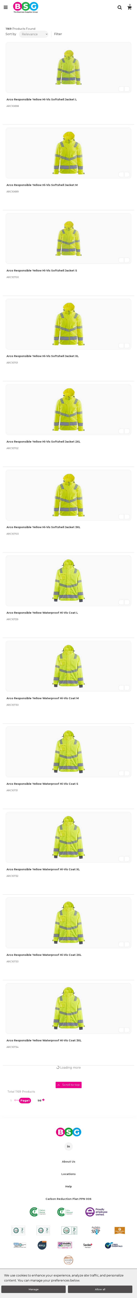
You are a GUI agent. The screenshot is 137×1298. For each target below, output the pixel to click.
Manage (34, 1289)
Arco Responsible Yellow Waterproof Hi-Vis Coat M (43, 698)
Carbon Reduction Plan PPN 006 (68, 1199)
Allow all (100, 1289)
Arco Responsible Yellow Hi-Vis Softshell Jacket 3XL (43, 527)
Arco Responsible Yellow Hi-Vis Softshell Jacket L (42, 99)
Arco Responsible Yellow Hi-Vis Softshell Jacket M (42, 185)
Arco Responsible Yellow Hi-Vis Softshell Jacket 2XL (43, 441)
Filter (58, 34)
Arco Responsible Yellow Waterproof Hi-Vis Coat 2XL (44, 955)
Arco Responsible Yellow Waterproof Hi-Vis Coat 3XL (44, 1040)
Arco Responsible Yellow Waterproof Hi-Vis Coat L (42, 612)
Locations (68, 1174)
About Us (68, 1161)
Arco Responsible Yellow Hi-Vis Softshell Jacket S (42, 270)
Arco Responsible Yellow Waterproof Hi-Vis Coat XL (43, 869)
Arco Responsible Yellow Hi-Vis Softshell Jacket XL (43, 356)
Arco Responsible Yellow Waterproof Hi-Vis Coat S (42, 783)
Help (68, 1186)
